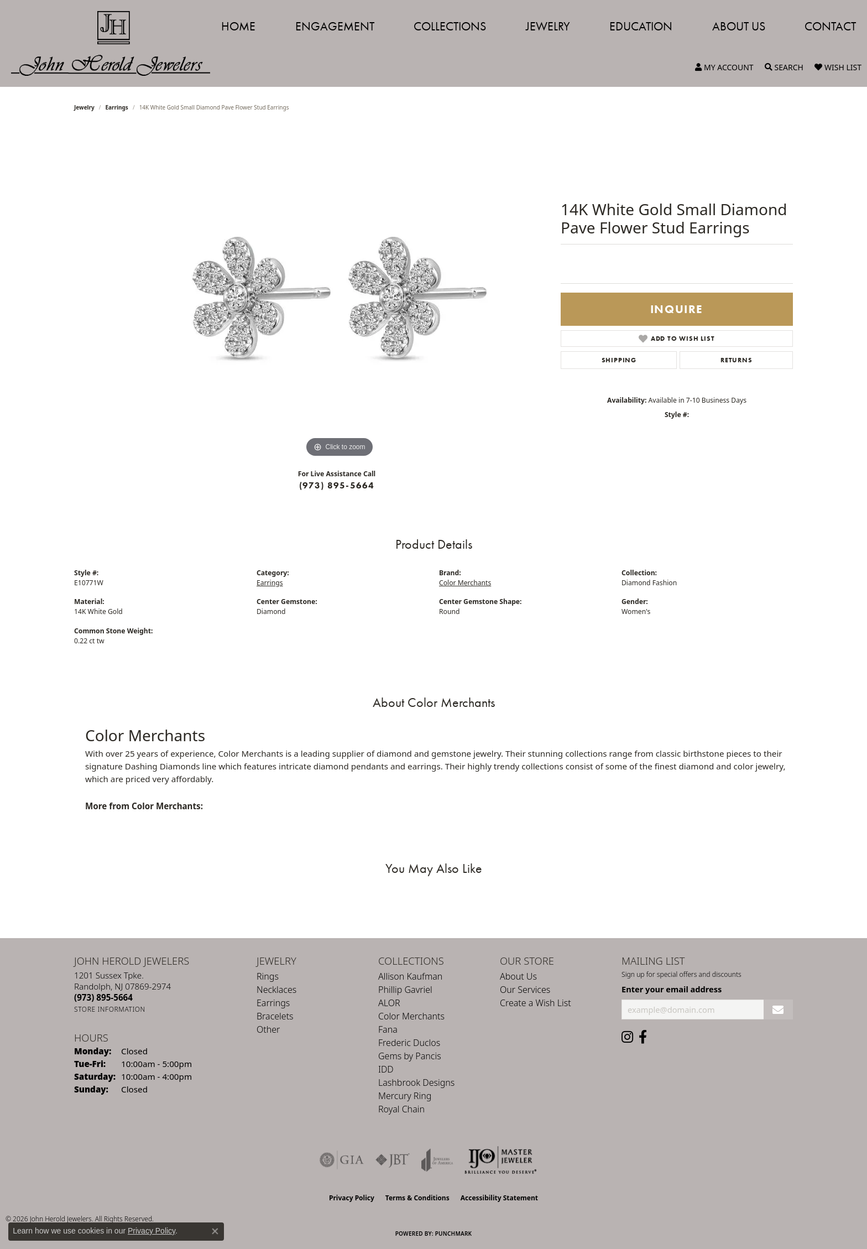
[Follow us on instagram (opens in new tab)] (627, 1037)
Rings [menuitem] (268, 976)
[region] (339, 294)
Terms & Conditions (417, 1198)
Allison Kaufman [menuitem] (410, 976)
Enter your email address (671, 989)
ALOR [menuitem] (389, 1003)
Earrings (117, 107)
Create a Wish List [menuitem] (535, 1003)
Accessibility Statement (499, 1198)
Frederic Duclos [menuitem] (409, 1043)
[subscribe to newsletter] (778, 1010)
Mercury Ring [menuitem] (404, 1096)
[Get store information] (109, 1009)
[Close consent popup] (215, 1231)
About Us (738, 26)
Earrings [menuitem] (273, 1003)
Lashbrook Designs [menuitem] (416, 1082)
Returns (736, 360)
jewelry (84, 107)
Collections (450, 26)
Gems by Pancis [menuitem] (409, 1056)
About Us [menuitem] (518, 976)
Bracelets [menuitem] (275, 1016)
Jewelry (548, 26)
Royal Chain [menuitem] (401, 1109)
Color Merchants (465, 582)
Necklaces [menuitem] (276, 989)
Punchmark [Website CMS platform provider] (453, 1233)
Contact (830, 26)
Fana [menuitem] (388, 1029)
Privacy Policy (351, 1198)
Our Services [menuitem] (525, 989)
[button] (724, 67)
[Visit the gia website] (342, 1160)
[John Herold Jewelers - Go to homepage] (116, 43)
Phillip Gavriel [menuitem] (405, 989)
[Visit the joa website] (437, 1160)
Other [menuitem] (268, 1029)
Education (640, 26)
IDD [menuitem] (386, 1069)
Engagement (334, 26)
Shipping (619, 360)
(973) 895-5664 (337, 485)
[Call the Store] (103, 997)
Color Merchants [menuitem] (411, 1016)
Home (238, 26)
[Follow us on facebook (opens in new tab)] (643, 1037)
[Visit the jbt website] (392, 1160)
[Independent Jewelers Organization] (500, 1160)
